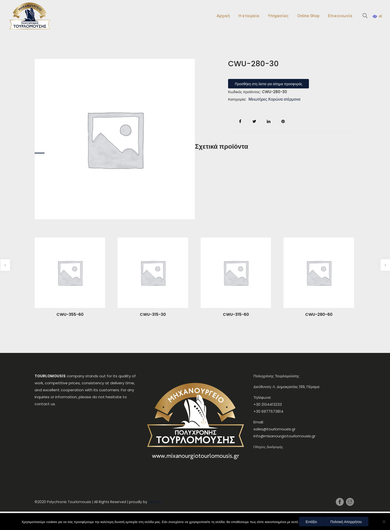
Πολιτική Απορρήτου (346, 521)
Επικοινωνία (340, 15)
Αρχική (223, 15)
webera (154, 501)
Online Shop (308, 15)
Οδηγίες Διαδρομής (268, 446)
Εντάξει (311, 521)
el (377, 15)
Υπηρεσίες (278, 15)
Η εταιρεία (249, 15)
